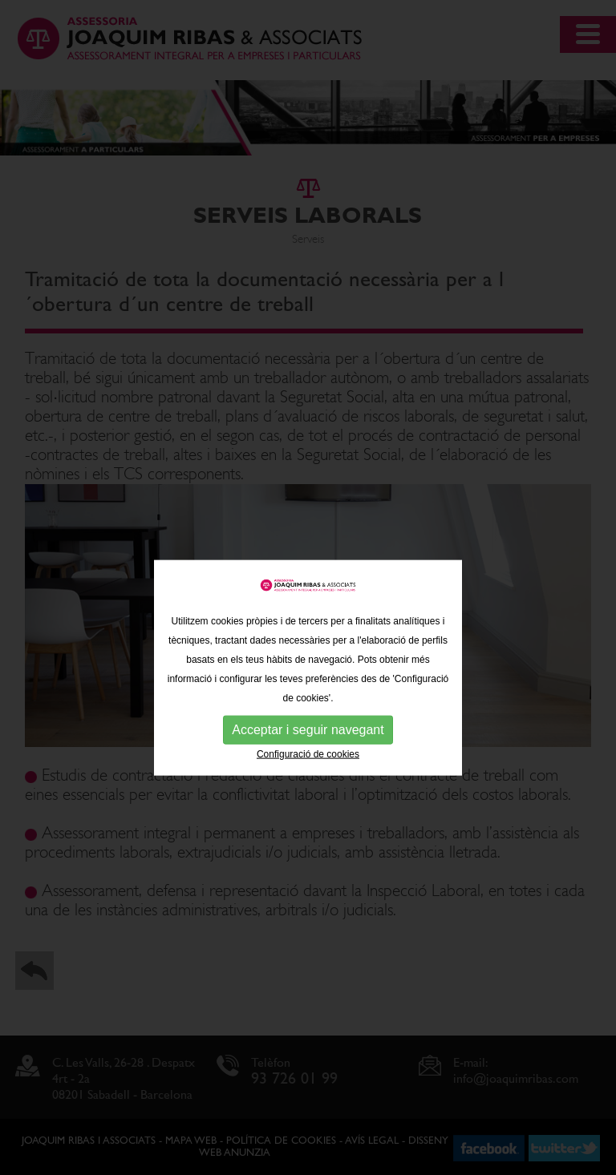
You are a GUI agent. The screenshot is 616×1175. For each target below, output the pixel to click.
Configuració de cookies (308, 775)
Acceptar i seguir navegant (307, 750)
